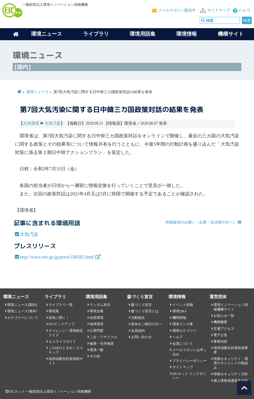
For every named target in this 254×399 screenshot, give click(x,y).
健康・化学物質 (102, 344)
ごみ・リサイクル (103, 337)
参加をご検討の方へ (146, 324)
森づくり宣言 (141, 305)
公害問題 (96, 331)
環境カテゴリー (184, 331)
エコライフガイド (62, 342)
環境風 (54, 311)
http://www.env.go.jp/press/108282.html (57, 257)
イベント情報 (182, 305)
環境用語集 (142, 34)
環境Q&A (179, 311)
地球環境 (96, 324)
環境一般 (96, 350)
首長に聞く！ (59, 318)
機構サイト (231, 34)
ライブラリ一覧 (61, 305)
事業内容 (220, 342)
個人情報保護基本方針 (230, 381)
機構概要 (220, 322)
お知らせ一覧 (223, 316)
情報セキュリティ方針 (230, 374)
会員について (182, 344)
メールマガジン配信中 (177, 10)
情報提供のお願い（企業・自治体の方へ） (201, 222)
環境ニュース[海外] (22, 311)
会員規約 (138, 331)
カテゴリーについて (22, 318)
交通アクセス (223, 329)
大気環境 (31, 123)
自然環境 (96, 318)
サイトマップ (218, 10)
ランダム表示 (100, 305)
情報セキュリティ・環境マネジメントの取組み (230, 363)
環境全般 (96, 311)
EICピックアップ (62, 324)
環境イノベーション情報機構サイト (230, 307)
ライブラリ (96, 34)
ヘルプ (244, 10)
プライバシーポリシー (189, 361)
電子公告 (220, 335)
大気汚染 (53, 123)
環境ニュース (37, 92)
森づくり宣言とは (145, 311)
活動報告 (138, 318)
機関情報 (179, 318)
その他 (95, 356)
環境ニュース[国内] (22, 305)
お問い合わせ (141, 337)
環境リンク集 (182, 324)
